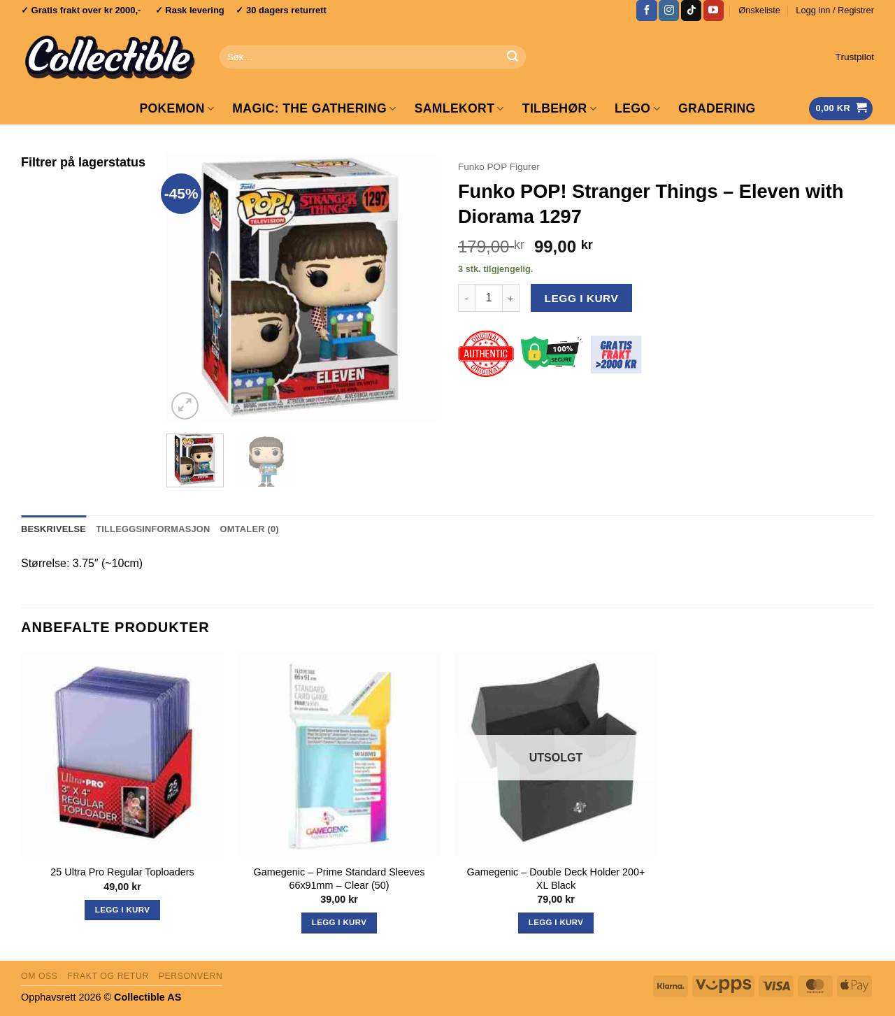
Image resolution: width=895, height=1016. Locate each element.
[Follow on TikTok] (691, 10)
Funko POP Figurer (499, 167)
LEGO (637, 108)
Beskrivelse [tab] (53, 529)
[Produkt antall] (489, 298)
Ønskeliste (759, 10)
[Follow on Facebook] (646, 10)
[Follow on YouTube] (713, 10)
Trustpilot (855, 57)
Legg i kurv (582, 298)
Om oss (39, 976)
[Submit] (512, 57)
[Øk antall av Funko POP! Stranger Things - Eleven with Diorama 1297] (511, 298)
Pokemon (176, 108)
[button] (835, 10)
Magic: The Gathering (314, 108)
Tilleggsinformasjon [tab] (153, 529)
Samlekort (459, 108)
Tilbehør (559, 108)
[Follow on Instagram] (669, 10)
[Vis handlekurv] (841, 108)
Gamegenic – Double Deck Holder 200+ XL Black (556, 878)
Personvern (191, 976)
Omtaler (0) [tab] (249, 529)
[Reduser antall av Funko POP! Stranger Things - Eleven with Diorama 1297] (466, 298)
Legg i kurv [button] (122, 910)
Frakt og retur (107, 976)
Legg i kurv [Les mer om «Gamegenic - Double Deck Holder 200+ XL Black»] (556, 922)
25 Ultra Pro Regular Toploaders (122, 872)
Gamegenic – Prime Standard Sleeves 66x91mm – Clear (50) (339, 878)
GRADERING (717, 108)
